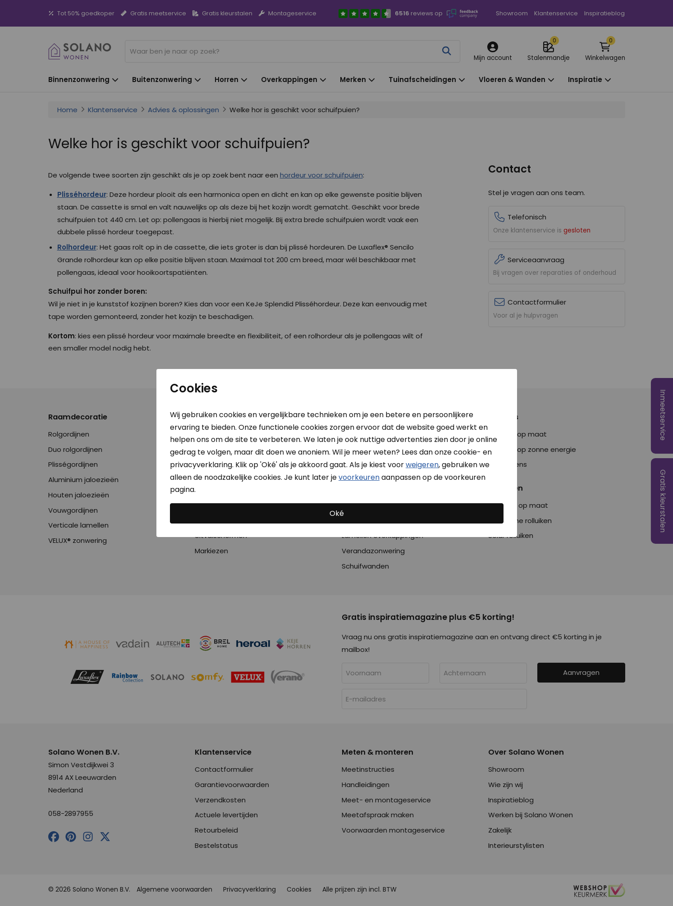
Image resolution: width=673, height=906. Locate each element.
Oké (337, 513)
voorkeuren (359, 477)
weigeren (422, 464)
